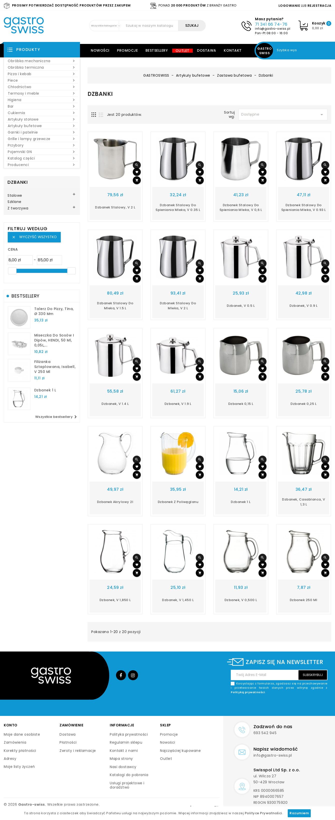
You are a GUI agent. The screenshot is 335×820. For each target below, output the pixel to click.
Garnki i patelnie (42, 132)
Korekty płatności (20, 750)
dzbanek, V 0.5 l (241, 305)
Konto (11, 725)
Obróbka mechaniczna (42, 60)
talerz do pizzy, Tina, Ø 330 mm (54, 311)
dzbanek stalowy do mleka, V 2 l (178, 306)
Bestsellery (157, 50)
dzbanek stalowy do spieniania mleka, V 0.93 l (303, 207)
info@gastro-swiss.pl (272, 28)
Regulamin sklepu (126, 742)
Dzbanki (18, 182)
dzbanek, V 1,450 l (178, 600)
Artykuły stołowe (42, 119)
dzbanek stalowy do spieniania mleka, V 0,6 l (241, 207)
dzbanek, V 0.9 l (304, 305)
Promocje (127, 50)
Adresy (10, 758)
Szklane (15, 202)
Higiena (42, 99)
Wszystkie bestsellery (57, 417)
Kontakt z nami (124, 750)
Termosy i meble (42, 93)
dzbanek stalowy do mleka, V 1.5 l (115, 306)
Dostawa (206, 50)
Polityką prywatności (248, 692)
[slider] (12, 270)
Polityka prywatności (129, 734)
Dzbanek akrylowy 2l (115, 501)
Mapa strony (121, 758)
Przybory (42, 145)
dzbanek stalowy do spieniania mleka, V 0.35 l (178, 207)
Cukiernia (42, 112)
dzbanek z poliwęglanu (178, 501)
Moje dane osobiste (22, 734)
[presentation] (290, 706)
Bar (42, 106)
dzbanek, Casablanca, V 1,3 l (303, 502)
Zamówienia (15, 742)
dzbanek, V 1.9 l (178, 403)
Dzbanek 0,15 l (241, 403)
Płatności (68, 742)
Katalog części (42, 158)
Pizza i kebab (42, 73)
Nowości (100, 50)
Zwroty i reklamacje (78, 750)
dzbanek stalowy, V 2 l (115, 207)
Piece (42, 80)
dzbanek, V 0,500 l (240, 600)
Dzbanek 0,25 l (303, 403)
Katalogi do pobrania (129, 774)
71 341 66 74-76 (271, 24)
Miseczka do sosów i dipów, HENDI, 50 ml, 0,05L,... (54, 340)
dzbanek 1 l (45, 390)
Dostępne (283, 115)
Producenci (42, 164)
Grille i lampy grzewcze (42, 138)
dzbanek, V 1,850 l (115, 600)
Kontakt (233, 50)
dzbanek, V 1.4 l (115, 403)
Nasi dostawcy (123, 766)
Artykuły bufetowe (42, 125)
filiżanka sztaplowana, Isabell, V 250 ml (55, 366)
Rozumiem (299, 813)
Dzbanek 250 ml (304, 600)
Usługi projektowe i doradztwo (127, 785)
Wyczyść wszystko (34, 236)
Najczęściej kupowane (180, 750)
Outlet (183, 50)
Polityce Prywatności (263, 813)
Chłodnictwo (42, 86)
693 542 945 (265, 732)
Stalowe (15, 195)
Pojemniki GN (42, 151)
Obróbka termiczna (42, 67)
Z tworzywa (18, 208)
